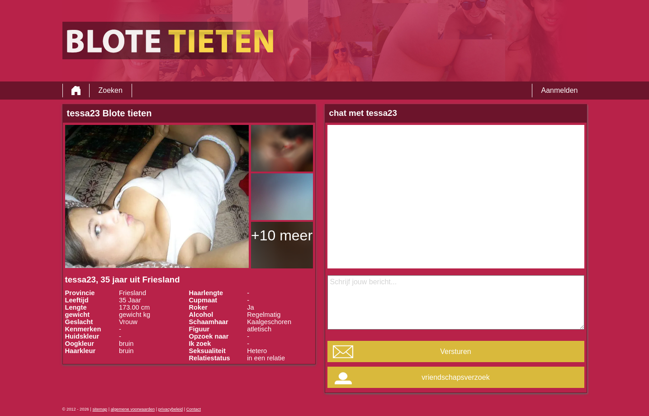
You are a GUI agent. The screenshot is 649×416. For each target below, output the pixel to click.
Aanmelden (559, 90)
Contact (193, 409)
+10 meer (282, 235)
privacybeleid (170, 409)
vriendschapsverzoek (455, 377)
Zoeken (111, 90)
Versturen (455, 351)
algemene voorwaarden (133, 409)
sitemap (99, 409)
